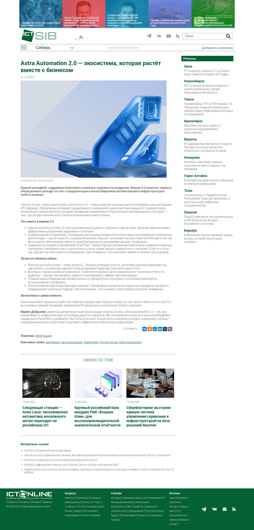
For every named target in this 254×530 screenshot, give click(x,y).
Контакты (24, 502)
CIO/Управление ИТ (153, 498)
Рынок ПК (138, 506)
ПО (146, 511)
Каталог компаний (90, 515)
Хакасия (190, 212)
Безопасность (118, 506)
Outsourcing (157, 511)
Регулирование (128, 515)
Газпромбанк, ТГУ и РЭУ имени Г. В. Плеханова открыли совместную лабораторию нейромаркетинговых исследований (208, 109)
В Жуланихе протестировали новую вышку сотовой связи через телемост (208, 238)
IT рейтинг (70, 506)
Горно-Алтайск (195, 176)
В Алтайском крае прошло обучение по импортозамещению (208, 182)
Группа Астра (109, 342)
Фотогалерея (90, 511)
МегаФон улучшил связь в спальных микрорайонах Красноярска (202, 129)
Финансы (142, 515)
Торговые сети (118, 511)
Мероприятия (72, 502)
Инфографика (72, 515)
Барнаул (190, 230)
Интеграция (44, 336)
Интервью (94, 498)
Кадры (114, 515)
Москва (173, 506)
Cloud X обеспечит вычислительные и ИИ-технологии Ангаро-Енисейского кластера (208, 220)
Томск (189, 99)
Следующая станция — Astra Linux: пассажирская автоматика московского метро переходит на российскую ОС (45, 416)
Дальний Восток (177, 515)
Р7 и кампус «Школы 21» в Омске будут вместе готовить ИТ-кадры (206, 72)
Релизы (69, 511)
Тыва (188, 190)
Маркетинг (151, 506)
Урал (171, 511)
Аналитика (81, 498)
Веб (129, 506)
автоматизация (72, 342)
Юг (177, 511)
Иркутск (190, 139)
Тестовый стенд (95, 506)
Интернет (116, 498)
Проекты (85, 502)
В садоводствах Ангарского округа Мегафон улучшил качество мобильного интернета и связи (208, 147)
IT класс (97, 502)
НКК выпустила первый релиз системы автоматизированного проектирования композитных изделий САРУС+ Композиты (97, 455)
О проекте (12, 502)
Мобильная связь (132, 498)
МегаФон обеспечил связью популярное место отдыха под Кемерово (204, 165)
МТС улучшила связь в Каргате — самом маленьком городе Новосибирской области (207, 89)
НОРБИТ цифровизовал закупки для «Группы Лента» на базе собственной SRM (71, 464)
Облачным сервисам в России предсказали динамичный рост (61, 460)
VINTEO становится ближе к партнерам (47, 450)
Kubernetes (91, 342)
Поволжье (174, 502)
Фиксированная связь (122, 502)
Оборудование (135, 511)
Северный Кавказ (178, 520)
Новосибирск (194, 81)
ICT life (81, 506)
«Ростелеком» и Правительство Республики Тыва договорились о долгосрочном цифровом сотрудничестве (207, 200)
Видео (78, 511)
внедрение (53, 342)
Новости (69, 498)
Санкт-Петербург (177, 498)
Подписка (47, 502)
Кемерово (192, 157)
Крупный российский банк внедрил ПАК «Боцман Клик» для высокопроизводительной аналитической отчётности (97, 416)
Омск (188, 66)
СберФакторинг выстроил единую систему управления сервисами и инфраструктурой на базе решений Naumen (148, 416)
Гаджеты (115, 520)
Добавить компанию (217, 48)
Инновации (155, 515)
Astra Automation (130, 342)
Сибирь (183, 506)
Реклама (35, 502)
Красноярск (193, 121)
